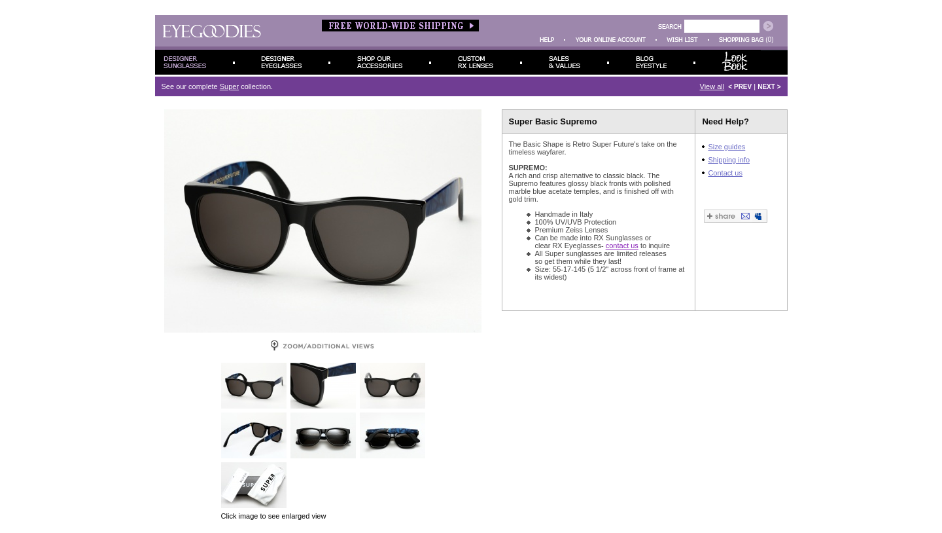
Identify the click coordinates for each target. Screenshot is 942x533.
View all (712, 86)
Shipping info (729, 160)
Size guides (726, 147)
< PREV (740, 86)
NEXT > (769, 86)
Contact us (725, 173)
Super (229, 86)
